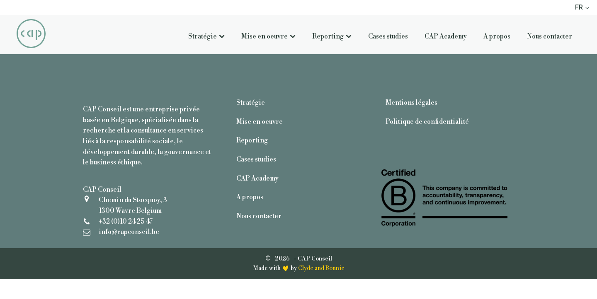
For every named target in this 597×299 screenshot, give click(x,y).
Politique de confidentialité (427, 122)
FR (579, 7)
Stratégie (206, 36)
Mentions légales (411, 103)
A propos (496, 36)
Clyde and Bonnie (321, 268)
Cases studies (388, 36)
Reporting (332, 36)
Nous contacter (549, 36)
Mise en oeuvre (268, 36)
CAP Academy (446, 36)
